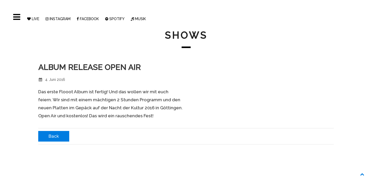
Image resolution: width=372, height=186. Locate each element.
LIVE (33, 19)
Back (54, 136)
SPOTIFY (115, 19)
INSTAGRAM (58, 19)
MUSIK (138, 19)
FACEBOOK (88, 19)
